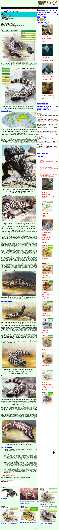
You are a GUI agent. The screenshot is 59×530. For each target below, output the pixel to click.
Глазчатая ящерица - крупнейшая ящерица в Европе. (48, 193)
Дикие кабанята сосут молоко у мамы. (48, 96)
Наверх (54, 452)
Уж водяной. (47, 404)
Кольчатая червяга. (47, 347)
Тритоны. (4, 499)
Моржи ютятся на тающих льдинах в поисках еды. (48, 77)
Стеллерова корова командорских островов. (47, 148)
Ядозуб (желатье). (46, 524)
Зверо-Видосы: (7, 8)
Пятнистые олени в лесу (45, 175)
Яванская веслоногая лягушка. (47, 214)
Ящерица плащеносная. (9, 524)
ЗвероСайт (52, 2)
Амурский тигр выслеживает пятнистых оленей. (26, 8)
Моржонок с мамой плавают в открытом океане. (48, 58)
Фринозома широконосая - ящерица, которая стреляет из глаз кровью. (48, 385)
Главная (53, 8)
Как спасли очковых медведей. (46, 167)
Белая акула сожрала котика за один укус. (48, 174)
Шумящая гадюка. (47, 258)
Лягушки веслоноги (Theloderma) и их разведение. (47, 112)
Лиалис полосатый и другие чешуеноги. (48, 294)
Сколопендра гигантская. (43, 129)
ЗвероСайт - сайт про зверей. (29, 527)
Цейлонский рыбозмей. (47, 365)
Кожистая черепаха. (47, 330)
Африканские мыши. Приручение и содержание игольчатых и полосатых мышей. (48, 236)
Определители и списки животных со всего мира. (47, 11)
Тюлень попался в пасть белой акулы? (47, 170)
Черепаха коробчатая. (47, 313)
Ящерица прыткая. (46, 505)
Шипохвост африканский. (47, 275)
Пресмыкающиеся (12, 13)
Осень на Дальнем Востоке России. (47, 176)
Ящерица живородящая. (28, 523)
